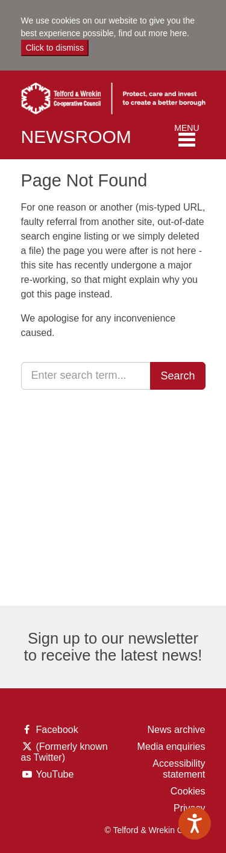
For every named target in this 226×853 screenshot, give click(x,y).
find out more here (152, 33)
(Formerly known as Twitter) (64, 752)
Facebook (49, 730)
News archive (176, 730)
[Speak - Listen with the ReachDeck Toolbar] (194, 823)
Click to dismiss (55, 47)
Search (177, 376)
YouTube (50, 774)
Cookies (188, 791)
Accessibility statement (178, 768)
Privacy (189, 808)
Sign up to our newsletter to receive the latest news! (113, 647)
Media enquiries (171, 746)
